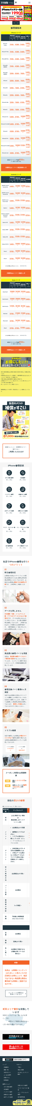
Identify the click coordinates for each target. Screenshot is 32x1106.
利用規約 (6, 1080)
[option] (16, 13)
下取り (19, 1067)
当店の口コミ (7, 1072)
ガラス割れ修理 (8, 1086)
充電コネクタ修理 (22, 1085)
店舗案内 (6, 1067)
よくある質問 (7, 1075)
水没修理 (6, 1089)
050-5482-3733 (23, 265)
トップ (4, 1064)
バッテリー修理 (8, 1092)
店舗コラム (7, 1077)
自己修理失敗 (21, 1097)
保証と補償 (21, 1069)
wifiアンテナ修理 (8, 1097)
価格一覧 (6, 1069)
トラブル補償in (10, 748)
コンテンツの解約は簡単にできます (16, 993)
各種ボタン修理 (8, 1094)
